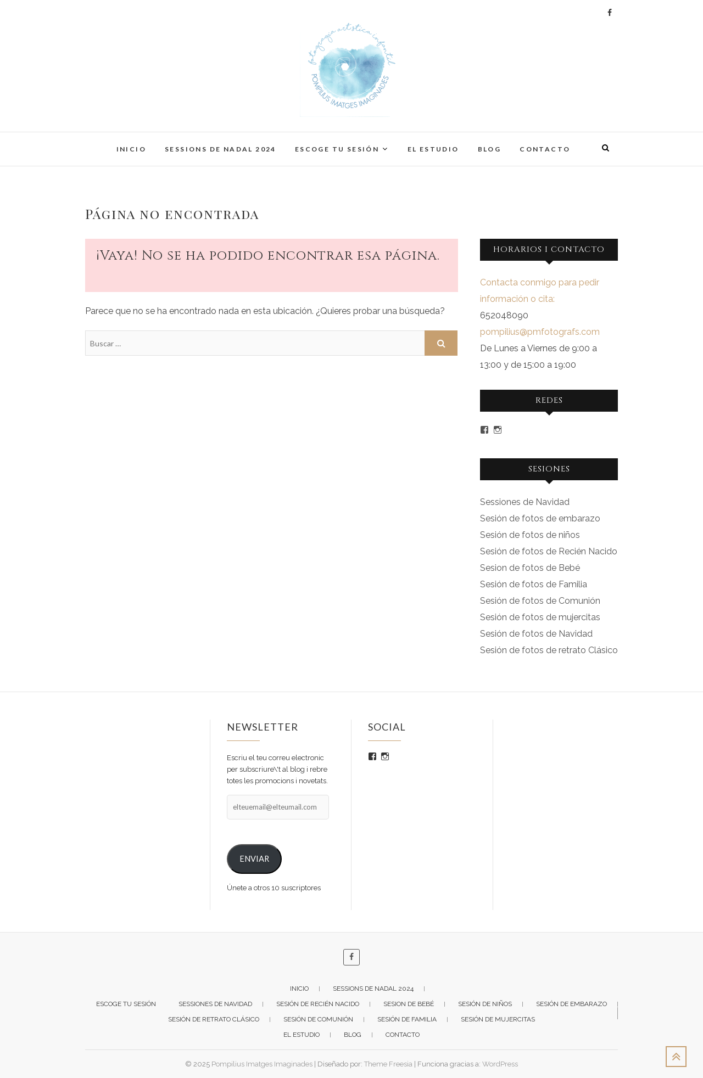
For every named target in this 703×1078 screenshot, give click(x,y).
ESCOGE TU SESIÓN (337, 149)
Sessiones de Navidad (525, 502)
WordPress (500, 1064)
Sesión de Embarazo (571, 1004)
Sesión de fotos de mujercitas (540, 617)
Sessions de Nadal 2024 (220, 149)
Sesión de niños (485, 1004)
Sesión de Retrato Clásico (213, 1019)
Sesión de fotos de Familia (533, 584)
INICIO (131, 149)
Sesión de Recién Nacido (317, 1004)
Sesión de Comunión (318, 1019)
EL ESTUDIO (433, 149)
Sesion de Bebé (408, 1004)
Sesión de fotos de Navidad (536, 633)
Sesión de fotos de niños (530, 535)
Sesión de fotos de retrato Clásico (549, 650)
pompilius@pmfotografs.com (540, 332)
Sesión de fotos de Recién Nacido (548, 551)
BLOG (489, 149)
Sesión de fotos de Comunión (540, 601)
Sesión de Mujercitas (498, 1019)
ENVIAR (254, 858)
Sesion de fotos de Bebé (530, 568)
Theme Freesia (388, 1064)
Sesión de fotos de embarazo (540, 518)
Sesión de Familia (407, 1019)
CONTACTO (545, 149)
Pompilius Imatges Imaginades (262, 1064)
